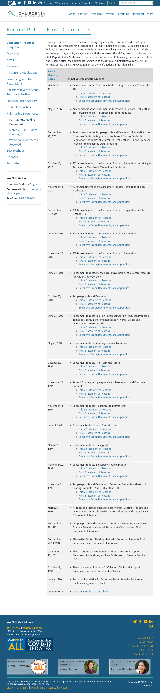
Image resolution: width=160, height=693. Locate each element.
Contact (66, 3)
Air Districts (146, 649)
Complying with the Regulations (19, 81)
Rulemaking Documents (22, 114)
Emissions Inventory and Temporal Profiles (23, 92)
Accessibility (145, 638)
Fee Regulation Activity (22, 101)
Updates (12, 157)
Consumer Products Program (20, 45)
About (71, 14)
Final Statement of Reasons (94, 120)
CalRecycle (22, 688)
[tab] (95, 3)
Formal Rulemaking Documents (22, 122)
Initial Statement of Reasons (95, 116)
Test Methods (16, 151)
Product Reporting (19, 107)
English (102, 3)
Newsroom (138, 14)
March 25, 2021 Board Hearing (23, 132)
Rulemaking (123, 14)
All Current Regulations (22, 73)
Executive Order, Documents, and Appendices (104, 124)
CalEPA (10, 688)
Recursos (12, 66)
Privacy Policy (145, 642)
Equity (150, 14)
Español (113, 3)
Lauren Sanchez (122, 669)
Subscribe (87, 3)
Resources (97, 14)
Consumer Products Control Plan (91, 592)
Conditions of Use (142, 646)
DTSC (42, 688)
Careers (76, 3)
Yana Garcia (68, 669)
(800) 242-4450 (27, 198)
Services (110, 14)
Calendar (48, 3)
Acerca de (13, 54)
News (10, 60)
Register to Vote (143, 654)
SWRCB (63, 688)
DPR (33, 688)
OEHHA (52, 688)
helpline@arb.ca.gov (32, 628)
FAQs (57, 3)
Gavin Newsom (19, 666)
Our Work (83, 14)
